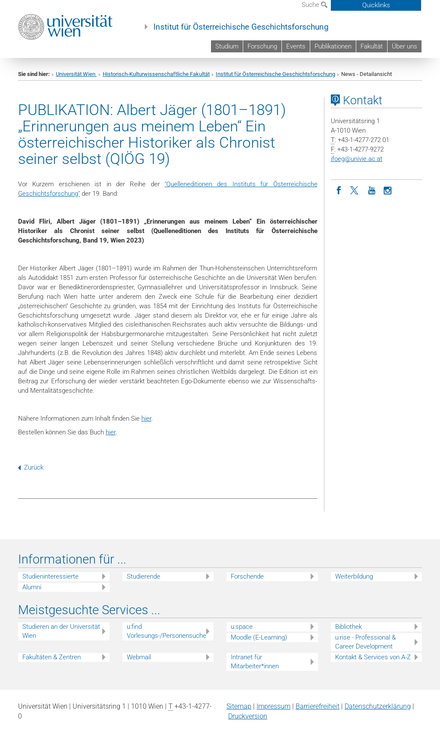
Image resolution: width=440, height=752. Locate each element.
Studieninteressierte (50, 576)
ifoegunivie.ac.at (356, 159)
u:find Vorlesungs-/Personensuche (166, 631)
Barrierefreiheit (317, 706)
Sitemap (238, 706)
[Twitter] (355, 190)
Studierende (143, 576)
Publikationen (333, 46)
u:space (242, 627)
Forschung (262, 46)
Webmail (139, 657)
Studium (226, 46)
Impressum (273, 706)
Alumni (31, 587)
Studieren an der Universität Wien (61, 631)
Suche (314, 5)
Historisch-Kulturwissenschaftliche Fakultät (156, 74)
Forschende (247, 576)
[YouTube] (372, 190)
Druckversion (247, 716)
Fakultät (372, 46)
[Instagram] (388, 190)
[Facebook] (339, 190)
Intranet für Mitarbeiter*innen (255, 661)
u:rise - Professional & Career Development (365, 642)
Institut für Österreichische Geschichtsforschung (241, 27)
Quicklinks (376, 5)
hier (146, 418)
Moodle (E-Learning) (259, 637)
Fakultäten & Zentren (51, 657)
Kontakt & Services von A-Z (373, 657)
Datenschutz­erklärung (378, 706)
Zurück (30, 467)
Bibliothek (348, 627)
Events (296, 46)
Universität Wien (76, 74)
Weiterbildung (354, 576)
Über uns (404, 46)
